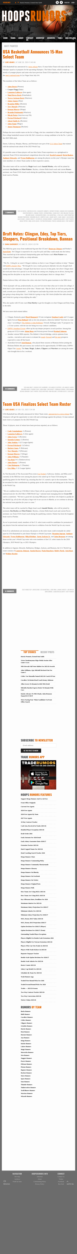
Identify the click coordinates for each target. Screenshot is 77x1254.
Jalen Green (12, 437)
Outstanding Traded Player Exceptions (33, 934)
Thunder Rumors (26, 1084)
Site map (17, 1176)
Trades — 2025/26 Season (29, 988)
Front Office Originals (28, 803)
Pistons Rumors (26, 1067)
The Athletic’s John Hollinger (32, 323)
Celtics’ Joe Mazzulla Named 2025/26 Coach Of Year (38, 676)
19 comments (10, 388)
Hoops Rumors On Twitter (29, 880)
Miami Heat (56, 213)
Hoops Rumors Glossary (29, 868)
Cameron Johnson (22, 551)
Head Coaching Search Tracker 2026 (33, 853)
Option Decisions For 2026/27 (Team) (33, 930)
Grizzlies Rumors (26, 1026)
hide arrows (6, 1182)
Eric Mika (11, 468)
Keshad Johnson (60, 331)
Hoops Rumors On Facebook (30, 876)
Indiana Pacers (38, 213)
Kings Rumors (25, 1041)
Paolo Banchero (48, 551)
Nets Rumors (25, 1055)
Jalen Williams (13, 457)
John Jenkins (13, 442)
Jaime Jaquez (13, 101)
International (48, 213)
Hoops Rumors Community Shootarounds (34, 864)
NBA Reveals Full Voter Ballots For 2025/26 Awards (38, 666)
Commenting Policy (40, 1181)
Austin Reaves (35, 551)
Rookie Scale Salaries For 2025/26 (32, 961)
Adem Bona (29, 331)
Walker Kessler (11, 554)
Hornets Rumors (26, 1035)
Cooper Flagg (44, 217)
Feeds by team (17, 1181)
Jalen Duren (12, 87)
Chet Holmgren (13, 465)
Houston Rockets (28, 213)
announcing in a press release (59, 414)
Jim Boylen (39, 219)
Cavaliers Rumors (27, 1017)
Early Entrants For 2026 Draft (31, 837)
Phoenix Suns (35, 389)
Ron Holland (23, 320)
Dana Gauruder (11, 244)
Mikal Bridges (30, 537)
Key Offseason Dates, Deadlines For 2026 (34, 899)
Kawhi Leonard (56, 155)
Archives (51, 38)
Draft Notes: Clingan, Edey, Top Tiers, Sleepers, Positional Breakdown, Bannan (38, 236)
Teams (13, 38)
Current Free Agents (27, 806)
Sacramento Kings (40, 215)
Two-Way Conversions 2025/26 (31, 996)
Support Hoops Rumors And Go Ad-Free (34, 799)
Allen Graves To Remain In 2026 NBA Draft (35, 684)
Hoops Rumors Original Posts (30, 884)
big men (58, 337)
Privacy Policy (39, 1184)
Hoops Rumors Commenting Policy (32, 861)
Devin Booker (68, 155)
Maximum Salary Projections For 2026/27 (34, 907)
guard (43, 337)
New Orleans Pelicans (67, 213)
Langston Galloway (15, 92)
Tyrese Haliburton (27, 158)
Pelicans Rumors (26, 1064)
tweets (18, 348)
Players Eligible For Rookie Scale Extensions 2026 (37, 938)
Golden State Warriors (67, 211)
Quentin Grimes (14, 440)
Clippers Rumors (26, 1023)
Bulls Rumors (25, 1014)
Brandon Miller (13, 104)
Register (66, 3)
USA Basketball (51, 215)
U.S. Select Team (56, 144)
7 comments (9, 212)
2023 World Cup (27, 589)
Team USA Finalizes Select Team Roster (37, 404)
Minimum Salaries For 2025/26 (31, 911)
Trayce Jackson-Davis (16, 98)
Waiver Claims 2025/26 (28, 1000)
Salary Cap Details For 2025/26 (31, 969)
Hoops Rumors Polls (27, 888)
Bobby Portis (59, 551)
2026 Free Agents (26, 810)
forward (49, 337)
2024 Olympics (22, 211)
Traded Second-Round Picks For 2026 (33, 984)
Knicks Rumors (26, 1043)
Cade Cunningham (15, 431)
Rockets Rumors (26, 1073)
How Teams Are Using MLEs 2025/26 (33, 892)
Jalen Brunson (59, 537)
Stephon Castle (57, 317)
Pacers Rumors (26, 1061)
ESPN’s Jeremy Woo (13, 266)
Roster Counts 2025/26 (28, 965)
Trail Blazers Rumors (28, 1090)
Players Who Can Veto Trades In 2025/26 (34, 946)
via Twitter (42, 474)
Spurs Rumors (25, 1079)
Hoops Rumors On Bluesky (30, 872)
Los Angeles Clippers (55, 387)
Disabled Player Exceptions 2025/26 (32, 830)
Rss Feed (61, 1184)
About (20, 38)
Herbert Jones (13, 448)
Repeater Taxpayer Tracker (30, 953)
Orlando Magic (30, 215)
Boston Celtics (32, 211)
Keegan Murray (14, 109)
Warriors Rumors (26, 1093)
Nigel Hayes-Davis (14, 95)
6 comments (9, 591)
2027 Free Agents (26, 818)
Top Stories (30, 652)
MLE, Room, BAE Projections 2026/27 (33, 922)
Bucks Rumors (25, 1011)
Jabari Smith (53, 217)
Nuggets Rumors (26, 1058)
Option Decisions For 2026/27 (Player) (33, 926)
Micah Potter (13, 115)
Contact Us (29, 39)
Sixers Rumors (25, 1076)
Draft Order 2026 (26, 834)
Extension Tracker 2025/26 (29, 845)
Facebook (61, 1181)
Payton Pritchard (14, 118)
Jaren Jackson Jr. (43, 537)
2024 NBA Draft (28, 387)
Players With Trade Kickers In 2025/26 (33, 950)
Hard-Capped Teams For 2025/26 (32, 849)
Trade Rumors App (27, 977)
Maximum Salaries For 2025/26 (31, 903)
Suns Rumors (25, 1082)
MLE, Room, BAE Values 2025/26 (32, 919)
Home (5, 38)
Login (72, 3)
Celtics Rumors (26, 1020)
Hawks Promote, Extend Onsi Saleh (31, 3)
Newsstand (36, 589)
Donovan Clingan (55, 249)
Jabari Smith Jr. (14, 121)
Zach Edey (7, 252)
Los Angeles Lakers (68, 387)
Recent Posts (47, 652)
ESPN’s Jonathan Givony (17, 328)
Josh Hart (69, 551)
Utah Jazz (60, 215)
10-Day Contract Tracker (29, 822)
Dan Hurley (50, 389)
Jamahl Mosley (30, 219)
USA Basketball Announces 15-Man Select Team (32, 54)
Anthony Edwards (10, 158)
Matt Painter (70, 219)
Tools (60, 38)
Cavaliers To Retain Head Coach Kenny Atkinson (37, 680)
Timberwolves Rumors (28, 1087)
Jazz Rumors (25, 1038)
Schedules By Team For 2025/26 (31, 973)
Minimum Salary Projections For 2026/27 (34, 915)
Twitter (61, 1179)
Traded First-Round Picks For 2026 (32, 980)
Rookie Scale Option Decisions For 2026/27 (35, 957)
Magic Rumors (26, 1049)
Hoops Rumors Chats (28, 857)
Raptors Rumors (26, 1070)
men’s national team (12, 75)
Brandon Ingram (58, 534)
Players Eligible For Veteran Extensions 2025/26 (36, 942)
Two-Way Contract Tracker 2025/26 (32, 992)
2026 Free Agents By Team (29, 814)
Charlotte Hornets (43, 211)
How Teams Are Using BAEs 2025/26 (33, 895)
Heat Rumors (25, 1032)
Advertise (40, 38)
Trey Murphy (13, 107)
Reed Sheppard (32, 317)
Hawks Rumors (26, 1029)
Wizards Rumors (26, 1096)
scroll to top (70, 1182)
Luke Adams (10, 62)
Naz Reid (11, 460)
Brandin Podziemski (15, 112)
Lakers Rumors (26, 1046)
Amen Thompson (14, 127)
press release (33, 67)
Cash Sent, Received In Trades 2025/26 (33, 826)
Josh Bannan (26, 343)
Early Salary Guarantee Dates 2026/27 (33, 841)
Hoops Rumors (8, 11)
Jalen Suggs (12, 124)
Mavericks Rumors (27, 1052)
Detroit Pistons (54, 211)
